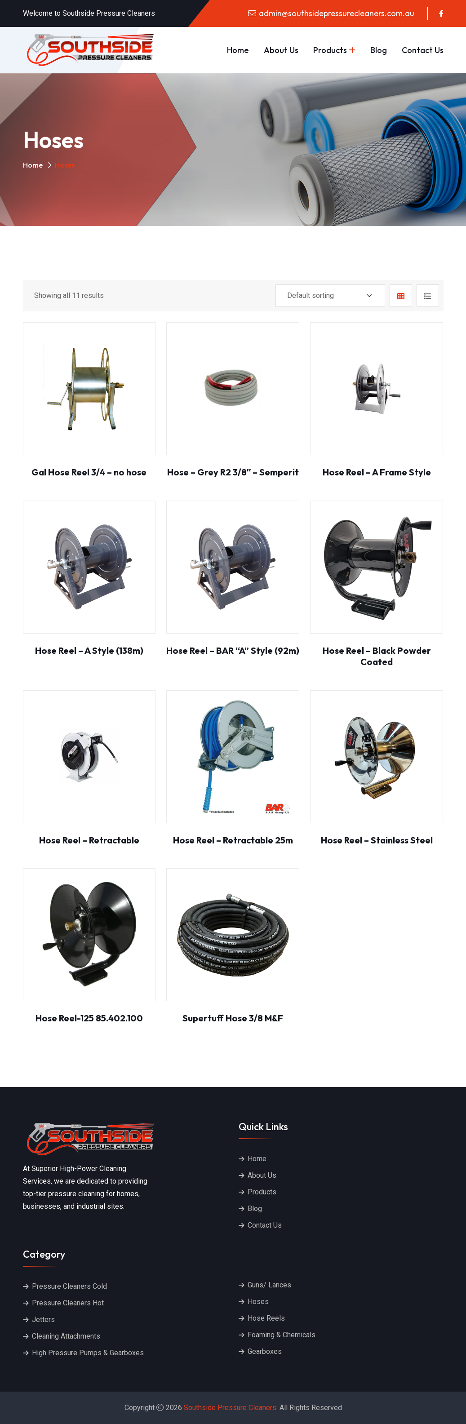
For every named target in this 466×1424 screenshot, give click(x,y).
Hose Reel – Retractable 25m (233, 840)
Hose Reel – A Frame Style (377, 472)
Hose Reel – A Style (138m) (89, 650)
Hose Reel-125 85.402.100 (89, 1018)
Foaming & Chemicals (281, 1335)
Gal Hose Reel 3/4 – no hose (88, 472)
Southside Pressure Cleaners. (231, 1407)
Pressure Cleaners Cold (69, 1286)
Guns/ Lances (269, 1285)
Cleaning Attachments (66, 1336)
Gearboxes (265, 1351)
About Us (281, 50)
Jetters (43, 1319)
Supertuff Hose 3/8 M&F (232, 1018)
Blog (378, 50)
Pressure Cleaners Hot (68, 1303)
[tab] (401, 295)
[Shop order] (330, 295)
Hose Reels (266, 1318)
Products (330, 50)
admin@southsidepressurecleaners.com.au (336, 13)
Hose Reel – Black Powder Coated (377, 656)
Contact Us (423, 50)
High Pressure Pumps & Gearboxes (88, 1353)
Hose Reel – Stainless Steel (377, 840)
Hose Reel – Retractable (89, 840)
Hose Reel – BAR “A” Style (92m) (232, 650)
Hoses (258, 1301)
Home (238, 50)
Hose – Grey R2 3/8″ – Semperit (233, 472)
